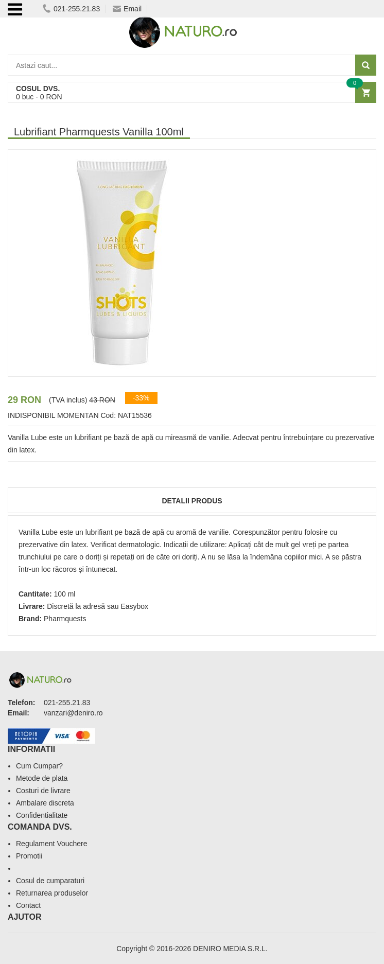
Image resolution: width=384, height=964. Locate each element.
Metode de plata (41, 778)
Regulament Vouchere (52, 843)
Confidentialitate (41, 815)
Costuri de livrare (43, 790)
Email (127, 9)
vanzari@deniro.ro (73, 713)
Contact (28, 905)
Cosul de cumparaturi (50, 881)
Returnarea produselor (52, 893)
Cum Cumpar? (39, 766)
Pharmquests (65, 619)
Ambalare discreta (45, 803)
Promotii (29, 856)
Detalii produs (192, 501)
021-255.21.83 (71, 9)
